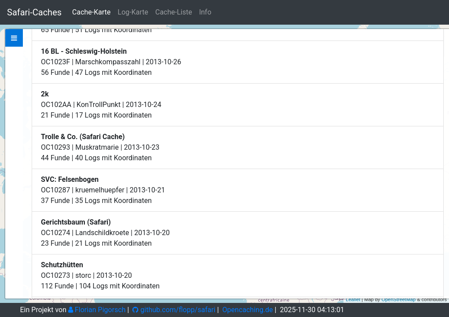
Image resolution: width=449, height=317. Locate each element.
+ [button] (437, 36)
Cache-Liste (173, 12)
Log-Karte (133, 12)
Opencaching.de (248, 310)
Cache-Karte (91, 12)
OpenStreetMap (398, 299)
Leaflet (353, 299)
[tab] (14, 38)
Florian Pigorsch (97, 310)
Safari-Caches (34, 12)
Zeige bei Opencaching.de (98, 96)
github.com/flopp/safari (173, 310)
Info (205, 12)
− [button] (437, 49)
